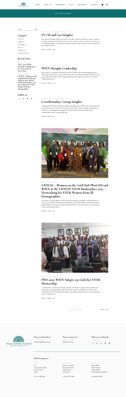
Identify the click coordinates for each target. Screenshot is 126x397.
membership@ (42, 342)
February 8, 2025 (46, 182)
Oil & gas (65, 31)
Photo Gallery (67, 370)
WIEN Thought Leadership (59, 68)
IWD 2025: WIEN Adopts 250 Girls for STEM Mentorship (70, 281)
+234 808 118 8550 (96, 376)
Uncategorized (57, 276)
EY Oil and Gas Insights (57, 35)
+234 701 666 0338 (39, 376)
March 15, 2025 (46, 276)
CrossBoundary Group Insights (61, 102)
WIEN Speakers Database (99, 372)
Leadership (21, 44)
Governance (66, 372)
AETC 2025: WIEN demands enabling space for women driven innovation (27, 67)
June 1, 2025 (21, 62)
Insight (55, 31)
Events (56, 182)
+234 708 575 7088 (68, 376)
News (60, 31)
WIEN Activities (95, 370)
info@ (68, 342)
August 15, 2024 (46, 31)
